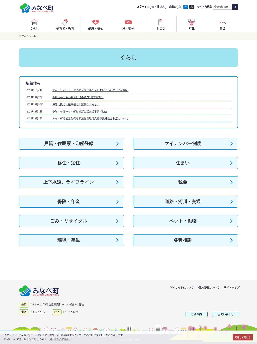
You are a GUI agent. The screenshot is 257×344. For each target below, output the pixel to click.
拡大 (162, 6)
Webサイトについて (182, 287)
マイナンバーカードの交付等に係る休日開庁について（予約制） (90, 90)
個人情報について (208, 287)
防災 (222, 23)
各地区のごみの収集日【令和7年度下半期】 (77, 97)
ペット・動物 (183, 220)
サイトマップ (231, 287)
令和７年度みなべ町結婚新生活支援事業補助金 (79, 111)
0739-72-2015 (37, 312)
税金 (182, 182)
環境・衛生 (68, 240)
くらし (34, 23)
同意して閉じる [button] (242, 337)
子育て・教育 (65, 23)
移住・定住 (68, 162)
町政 (191, 23)
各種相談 (183, 240)
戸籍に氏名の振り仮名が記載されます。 (76, 104)
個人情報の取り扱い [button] (60, 339)
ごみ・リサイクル (68, 220)
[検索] (222, 7)
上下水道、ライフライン (68, 182)
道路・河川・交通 (183, 201)
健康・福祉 (95, 23)
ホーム (22, 35)
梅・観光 (128, 23)
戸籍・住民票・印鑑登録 (68, 143)
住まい (183, 162)
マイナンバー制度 (182, 143)
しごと (161, 23)
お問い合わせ (226, 314)
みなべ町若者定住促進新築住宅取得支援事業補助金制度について (90, 118)
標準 (153, 6)
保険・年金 (68, 201)
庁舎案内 (196, 314)
